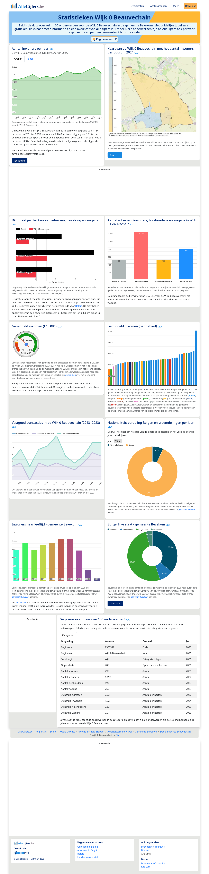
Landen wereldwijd (87, 857)
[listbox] (118, 441)
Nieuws (145, 850)
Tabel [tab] (30, 58)
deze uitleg (70, 375)
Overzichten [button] (137, 6)
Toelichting (20, 160)
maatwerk (21, 602)
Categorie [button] (67, 635)
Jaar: (110, 441)
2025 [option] (117, 441)
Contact (145, 866)
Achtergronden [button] (158, 6)
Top (118, 735)
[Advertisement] (104, 193)
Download (190, 6)
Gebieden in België (87, 846)
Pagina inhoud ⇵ (104, 39)
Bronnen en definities (153, 846)
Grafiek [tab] (18, 58)
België (78, 306)
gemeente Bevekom (187, 509)
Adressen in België (87, 850)
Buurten (113, 155)
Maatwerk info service (153, 863)
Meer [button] (176, 6)
